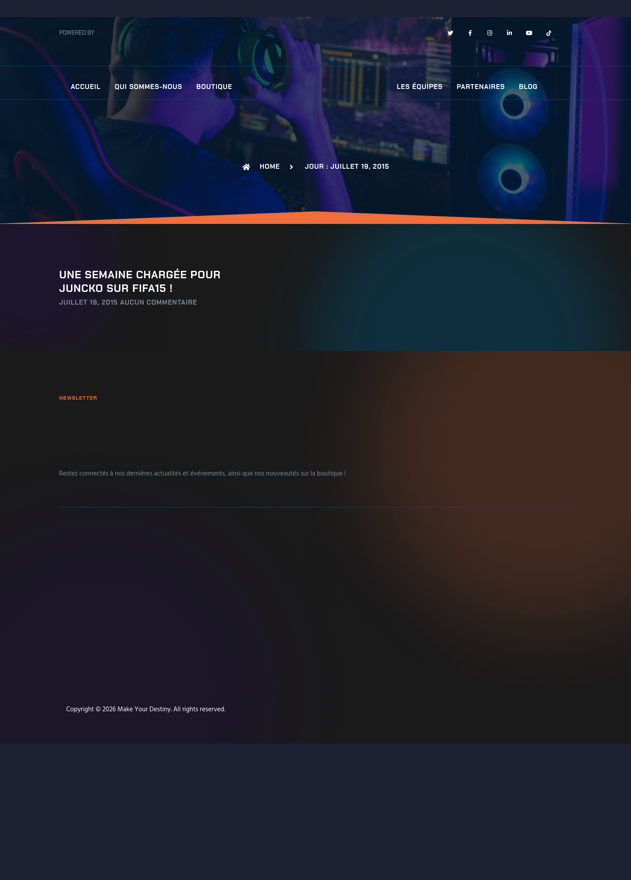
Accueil (85, 87)
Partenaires (481, 87)
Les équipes (420, 87)
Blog (528, 87)
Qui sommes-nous (148, 87)
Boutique (214, 87)
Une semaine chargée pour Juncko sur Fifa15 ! (140, 281)
